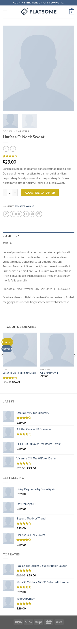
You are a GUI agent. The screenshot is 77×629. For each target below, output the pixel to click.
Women (30, 205)
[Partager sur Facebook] (13, 214)
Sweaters (22, 131)
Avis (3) (7, 243)
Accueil (8, 131)
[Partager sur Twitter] (19, 214)
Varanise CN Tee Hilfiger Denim (19, 372)
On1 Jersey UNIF (49, 372)
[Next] (74, 362)
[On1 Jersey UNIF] (57, 350)
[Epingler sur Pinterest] (32, 214)
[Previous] (2, 362)
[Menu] (5, 11)
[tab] (38, 235)
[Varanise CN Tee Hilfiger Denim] (20, 350)
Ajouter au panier (40, 192)
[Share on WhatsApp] (6, 214)
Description (11, 235)
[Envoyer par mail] (26, 214)
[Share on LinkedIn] (39, 214)
